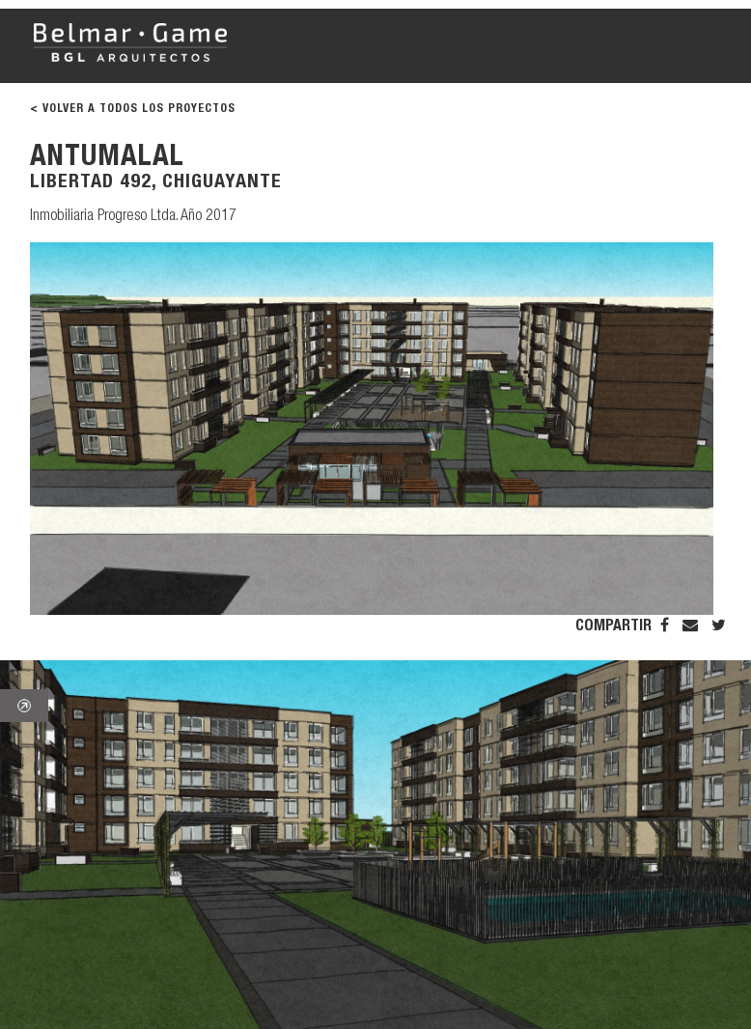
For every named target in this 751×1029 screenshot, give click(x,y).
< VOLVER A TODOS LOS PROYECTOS (133, 109)
